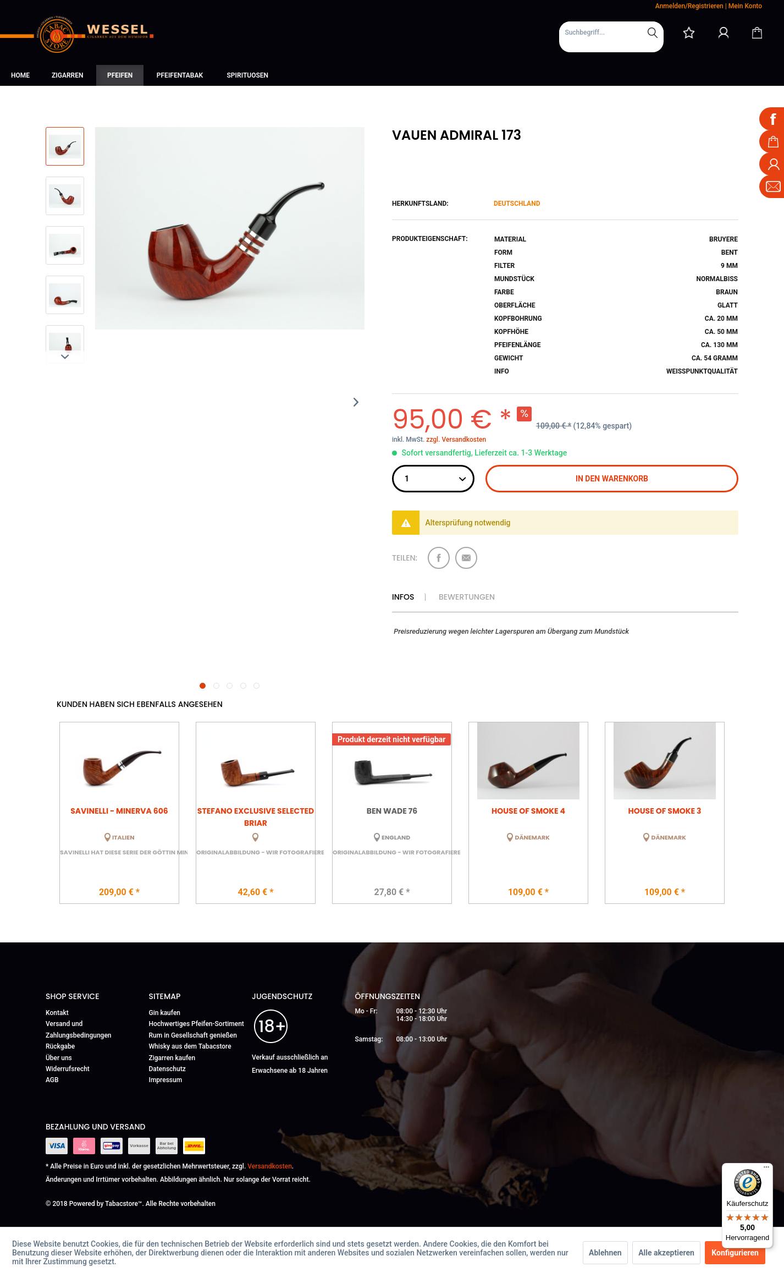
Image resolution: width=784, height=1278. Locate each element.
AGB (52, 1080)
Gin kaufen (165, 1013)
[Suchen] (652, 32)
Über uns (59, 1058)
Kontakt (57, 1013)
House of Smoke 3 (664, 810)
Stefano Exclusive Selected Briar (255, 816)
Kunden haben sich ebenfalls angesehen (140, 704)
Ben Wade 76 (392, 810)
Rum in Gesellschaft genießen (193, 1035)
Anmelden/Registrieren (689, 6)
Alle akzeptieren (666, 1252)
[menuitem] (611, 36)
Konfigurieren (735, 1252)
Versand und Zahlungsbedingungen (79, 1029)
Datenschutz (167, 1069)
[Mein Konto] (723, 32)
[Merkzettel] (688, 32)
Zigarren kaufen (172, 1058)
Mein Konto (745, 6)
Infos (403, 597)
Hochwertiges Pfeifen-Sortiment (196, 1024)
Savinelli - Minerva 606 (119, 810)
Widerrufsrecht (68, 1069)
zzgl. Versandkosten (456, 439)
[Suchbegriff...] (611, 32)
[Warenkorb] (757, 32)
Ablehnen (605, 1252)
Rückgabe (60, 1046)
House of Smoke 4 (528, 810)
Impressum (166, 1080)
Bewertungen (467, 597)
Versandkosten (269, 1166)
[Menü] (766, 1169)
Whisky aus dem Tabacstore (190, 1046)
